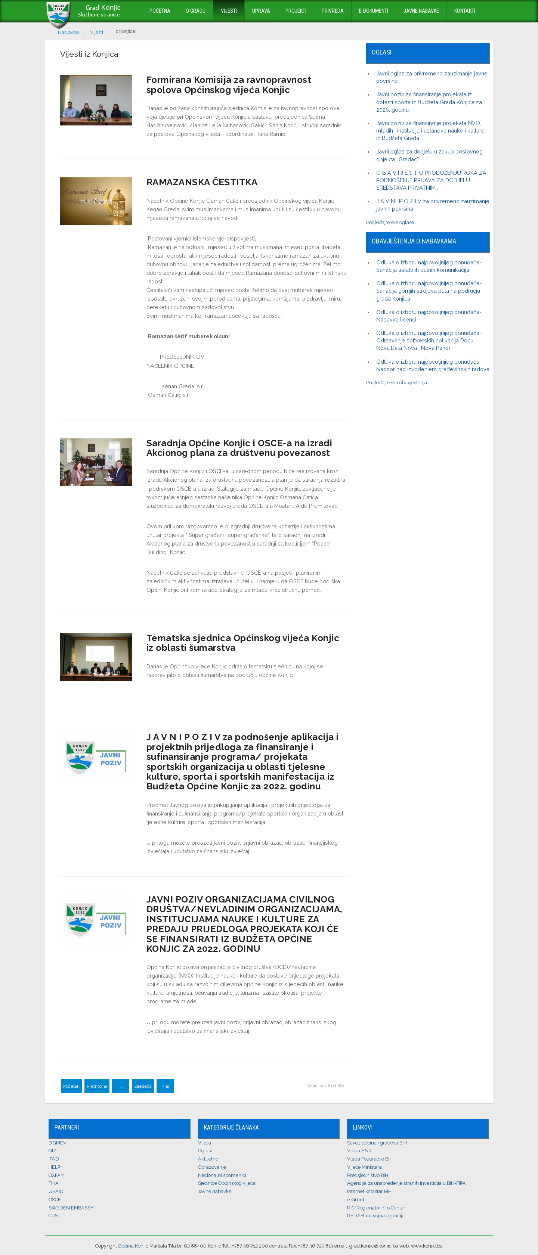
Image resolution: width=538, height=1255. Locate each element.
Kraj (165, 1086)
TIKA (54, 1183)
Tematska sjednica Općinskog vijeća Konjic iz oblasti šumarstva (243, 643)
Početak (71, 1086)
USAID (56, 1191)
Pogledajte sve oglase (390, 222)
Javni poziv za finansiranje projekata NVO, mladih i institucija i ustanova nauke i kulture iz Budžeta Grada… (430, 130)
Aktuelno (208, 1159)
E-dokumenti (373, 11)
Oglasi (205, 1150)
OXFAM (57, 1175)
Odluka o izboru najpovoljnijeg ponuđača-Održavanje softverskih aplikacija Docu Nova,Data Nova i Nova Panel (429, 340)
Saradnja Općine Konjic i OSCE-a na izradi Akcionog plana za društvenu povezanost (239, 448)
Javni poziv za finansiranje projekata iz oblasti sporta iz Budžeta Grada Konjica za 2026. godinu (429, 101)
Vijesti (229, 11)
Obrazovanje (212, 1167)
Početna (159, 11)
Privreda (333, 11)
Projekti (295, 11)
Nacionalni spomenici (222, 1175)
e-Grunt (355, 1199)
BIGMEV (58, 1143)
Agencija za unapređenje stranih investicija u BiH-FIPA (406, 1183)
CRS (53, 1215)
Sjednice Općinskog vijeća (227, 1183)
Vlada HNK (359, 1150)
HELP (55, 1167)
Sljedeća (143, 1086)
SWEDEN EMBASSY (71, 1208)
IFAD (54, 1159)
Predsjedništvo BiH (367, 1175)
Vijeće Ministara (364, 1167)
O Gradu (195, 11)
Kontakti (464, 11)
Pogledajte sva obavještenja (396, 382)
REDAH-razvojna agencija (376, 1215)
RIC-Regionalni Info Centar (376, 1208)
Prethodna (97, 1086)
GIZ (52, 1150)
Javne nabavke (421, 11)
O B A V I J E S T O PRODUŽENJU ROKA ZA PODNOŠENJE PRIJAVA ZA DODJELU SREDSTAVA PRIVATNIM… (431, 180)
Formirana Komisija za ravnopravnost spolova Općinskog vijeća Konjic (229, 84)
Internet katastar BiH (369, 1191)
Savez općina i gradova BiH (377, 1143)
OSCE (55, 1199)
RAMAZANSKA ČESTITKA (202, 182)
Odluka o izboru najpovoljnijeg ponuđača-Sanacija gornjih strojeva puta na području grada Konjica (429, 290)
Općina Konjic (133, 1246)
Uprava (261, 11)
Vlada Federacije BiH (370, 1159)
